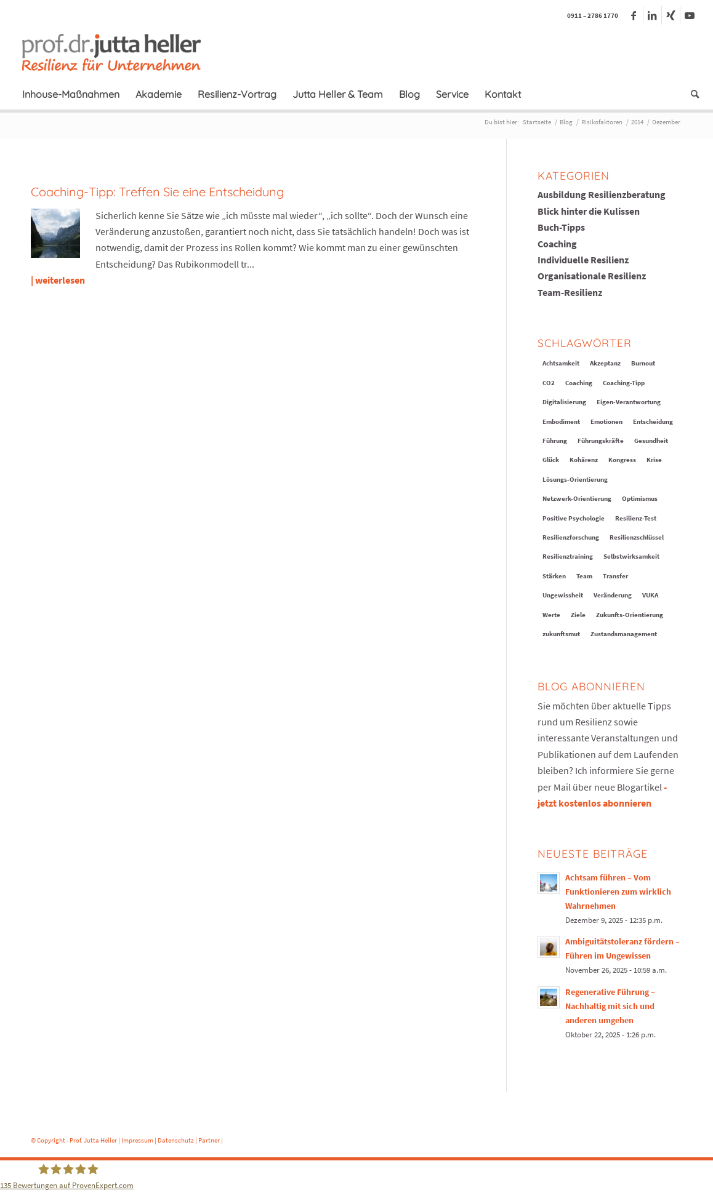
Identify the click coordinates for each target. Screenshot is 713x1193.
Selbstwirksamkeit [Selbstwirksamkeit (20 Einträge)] (631, 556)
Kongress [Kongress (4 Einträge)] (622, 459)
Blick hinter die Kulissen (589, 211)
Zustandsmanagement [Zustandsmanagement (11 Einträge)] (623, 633)
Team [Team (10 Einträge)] (584, 576)
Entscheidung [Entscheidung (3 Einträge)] (653, 421)
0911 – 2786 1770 (592, 15)
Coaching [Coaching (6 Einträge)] (578, 382)
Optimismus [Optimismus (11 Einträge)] (640, 498)
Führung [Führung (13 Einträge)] (554, 440)
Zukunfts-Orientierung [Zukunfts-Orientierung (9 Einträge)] (629, 614)
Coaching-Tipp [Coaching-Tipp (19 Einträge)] (624, 382)
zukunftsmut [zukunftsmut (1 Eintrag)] (561, 633)
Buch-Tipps (561, 227)
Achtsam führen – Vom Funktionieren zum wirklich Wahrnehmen (618, 891)
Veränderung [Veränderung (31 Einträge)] (613, 595)
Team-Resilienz (570, 292)
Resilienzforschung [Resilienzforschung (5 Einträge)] (570, 537)
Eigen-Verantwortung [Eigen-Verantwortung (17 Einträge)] (629, 401)
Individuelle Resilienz (583, 259)
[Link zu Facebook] (634, 15)
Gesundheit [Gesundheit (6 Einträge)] (651, 440)
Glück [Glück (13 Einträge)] (550, 459)
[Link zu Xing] (671, 15)
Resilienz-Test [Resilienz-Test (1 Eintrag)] (635, 518)
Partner (209, 1140)
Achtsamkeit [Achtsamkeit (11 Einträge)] (560, 363)
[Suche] (691, 94)
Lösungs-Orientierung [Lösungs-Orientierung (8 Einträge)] (575, 479)
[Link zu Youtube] (689, 15)
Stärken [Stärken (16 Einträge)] (554, 576)
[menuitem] (70, 94)
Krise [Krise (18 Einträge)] (654, 459)
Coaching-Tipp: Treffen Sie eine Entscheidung (157, 191)
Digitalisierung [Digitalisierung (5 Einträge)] (564, 401)
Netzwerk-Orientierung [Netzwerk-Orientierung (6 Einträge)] (576, 498)
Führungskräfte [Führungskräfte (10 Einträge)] (601, 440)
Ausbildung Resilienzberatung (602, 194)
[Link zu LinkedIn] (652, 15)
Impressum (137, 1140)
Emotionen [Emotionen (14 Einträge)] (606, 421)
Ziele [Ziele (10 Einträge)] (578, 614)
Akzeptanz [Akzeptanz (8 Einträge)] (605, 363)
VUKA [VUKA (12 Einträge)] (650, 595)
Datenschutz (176, 1140)
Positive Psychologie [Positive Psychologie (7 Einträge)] (573, 518)
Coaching (557, 243)
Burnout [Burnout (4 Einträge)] (643, 363)
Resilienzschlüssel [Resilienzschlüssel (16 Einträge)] (637, 537)
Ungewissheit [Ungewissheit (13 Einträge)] (562, 595)
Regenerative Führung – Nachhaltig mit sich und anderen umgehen (610, 1006)
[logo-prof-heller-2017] (119, 52)
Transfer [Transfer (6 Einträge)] (615, 576)
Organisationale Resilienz (592, 275)
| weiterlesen (58, 280)
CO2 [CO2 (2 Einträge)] (548, 382)
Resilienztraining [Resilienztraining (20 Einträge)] (567, 556)
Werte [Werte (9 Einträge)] (551, 614)
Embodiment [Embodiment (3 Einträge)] (561, 421)
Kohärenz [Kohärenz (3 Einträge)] (584, 459)
